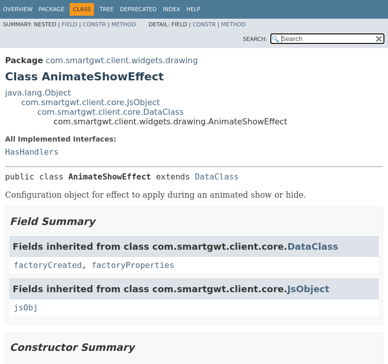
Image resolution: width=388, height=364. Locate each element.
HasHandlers (32, 152)
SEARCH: (255, 39)
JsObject (308, 289)
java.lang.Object (38, 93)
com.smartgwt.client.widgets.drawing (121, 60)
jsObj (26, 307)
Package (52, 9)
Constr (94, 24)
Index (171, 9)
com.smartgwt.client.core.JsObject (90, 102)
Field (69, 24)
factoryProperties (132, 265)
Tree (107, 9)
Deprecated (138, 9)
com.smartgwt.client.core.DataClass (110, 112)
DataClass (217, 176)
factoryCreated (48, 265)
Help (193, 9)
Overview (18, 9)
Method (123, 24)
